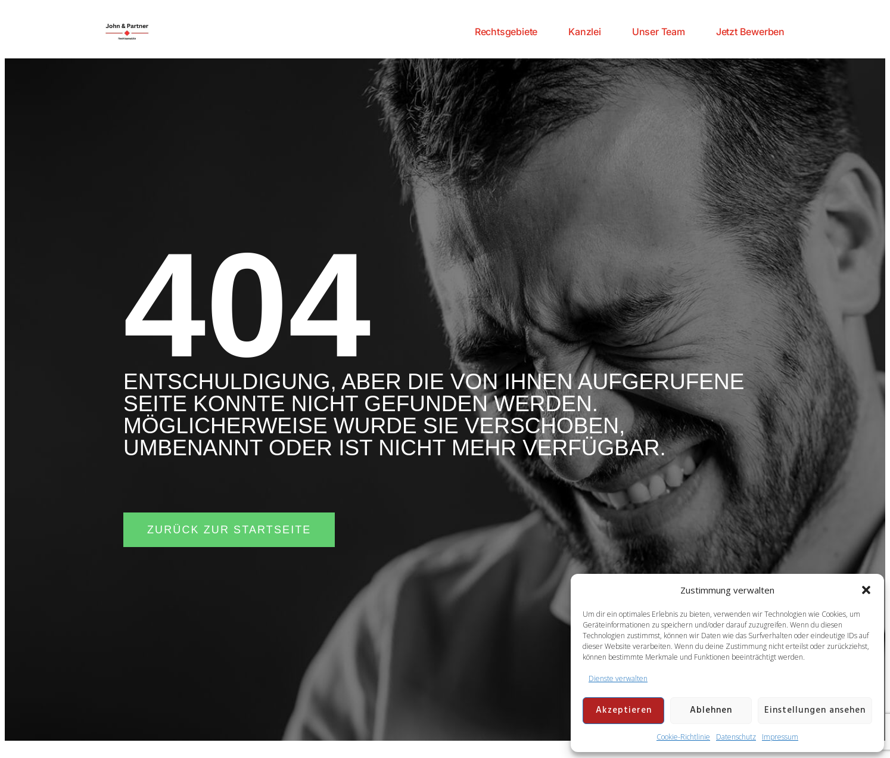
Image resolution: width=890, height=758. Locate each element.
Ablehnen (711, 710)
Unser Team (658, 32)
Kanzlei (584, 32)
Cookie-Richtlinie (683, 737)
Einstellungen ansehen (815, 710)
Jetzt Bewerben (750, 32)
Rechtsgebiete (506, 32)
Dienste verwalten (618, 678)
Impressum (780, 737)
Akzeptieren (624, 710)
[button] (866, 590)
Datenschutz (736, 737)
